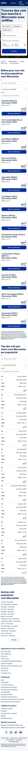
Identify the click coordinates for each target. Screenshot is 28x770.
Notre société (5, 658)
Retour (16, 44)
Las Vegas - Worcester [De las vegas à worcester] (7, 614)
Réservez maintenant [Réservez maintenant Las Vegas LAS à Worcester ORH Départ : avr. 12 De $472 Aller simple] (14, 209)
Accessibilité (5, 682)
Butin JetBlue (6, 654)
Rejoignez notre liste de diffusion (12, 725)
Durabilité (3, 711)
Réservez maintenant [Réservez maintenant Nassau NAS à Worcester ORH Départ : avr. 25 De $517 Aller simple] (14, 228)
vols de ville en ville (22, 737)
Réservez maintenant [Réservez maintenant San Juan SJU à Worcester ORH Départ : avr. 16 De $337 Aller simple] (14, 171)
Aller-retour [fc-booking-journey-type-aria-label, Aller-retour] (6, 26)
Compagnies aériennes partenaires (11, 661)
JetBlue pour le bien (7, 708)
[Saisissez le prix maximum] (14, 95)
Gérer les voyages (21, 3)
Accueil (3, 61)
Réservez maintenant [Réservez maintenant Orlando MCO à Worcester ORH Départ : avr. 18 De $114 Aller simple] (14, 113)
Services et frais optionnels (9, 697)
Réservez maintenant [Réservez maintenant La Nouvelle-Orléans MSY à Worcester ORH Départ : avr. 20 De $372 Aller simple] (14, 268)
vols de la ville (19, 739)
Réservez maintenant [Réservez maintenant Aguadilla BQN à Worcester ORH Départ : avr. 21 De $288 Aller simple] (14, 190)
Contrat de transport (7, 685)
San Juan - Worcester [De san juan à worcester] (7, 609)
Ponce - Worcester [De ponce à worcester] (6, 633)
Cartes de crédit (5, 651)
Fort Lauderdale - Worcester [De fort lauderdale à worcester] (9, 604)
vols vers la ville (13, 737)
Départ (4, 44)
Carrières (4, 668)
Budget (3, 92)
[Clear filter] (25, 89)
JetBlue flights (12, 61)
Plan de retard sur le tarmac (9, 687)
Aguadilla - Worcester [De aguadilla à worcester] (7, 611)
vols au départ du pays (14, 741)
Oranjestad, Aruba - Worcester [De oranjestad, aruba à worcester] (10, 619)
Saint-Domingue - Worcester (9, 626)
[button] (17, 26)
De (3, 34)
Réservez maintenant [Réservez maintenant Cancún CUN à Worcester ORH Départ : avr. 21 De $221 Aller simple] (14, 287)
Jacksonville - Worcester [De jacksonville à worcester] (8, 631)
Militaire (3, 716)
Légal (2, 680)
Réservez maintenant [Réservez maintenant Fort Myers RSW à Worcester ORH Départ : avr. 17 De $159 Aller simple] (14, 152)
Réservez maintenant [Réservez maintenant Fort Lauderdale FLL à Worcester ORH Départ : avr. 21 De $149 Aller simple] (14, 132)
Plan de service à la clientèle (9, 689)
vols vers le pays (4, 737)
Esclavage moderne (6, 694)
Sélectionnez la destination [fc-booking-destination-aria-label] (11, 40)
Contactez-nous (6, 673)
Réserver (15, 3)
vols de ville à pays (10, 739)
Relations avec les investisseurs (11, 666)
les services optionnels (12, 337)
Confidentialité (5, 692)
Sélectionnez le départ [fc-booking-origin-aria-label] (10, 35)
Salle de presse (6, 718)
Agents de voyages (6, 663)
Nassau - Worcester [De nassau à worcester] (7, 616)
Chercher (14, 51)
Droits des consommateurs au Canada (12, 699)
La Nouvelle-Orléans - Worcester (10, 621)
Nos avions (4, 656)
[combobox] (15, 83)
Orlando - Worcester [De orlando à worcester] (7, 602)
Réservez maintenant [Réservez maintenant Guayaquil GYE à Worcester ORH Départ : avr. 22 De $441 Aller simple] (14, 326)
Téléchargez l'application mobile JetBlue (13, 727)
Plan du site (4, 670)
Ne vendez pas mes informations (10, 701)
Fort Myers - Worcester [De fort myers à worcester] (8, 607)
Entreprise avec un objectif (9, 713)
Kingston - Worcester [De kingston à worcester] (7, 628)
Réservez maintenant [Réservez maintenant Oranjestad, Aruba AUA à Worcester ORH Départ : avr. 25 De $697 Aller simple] (14, 247)
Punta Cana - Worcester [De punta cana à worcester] (8, 635)
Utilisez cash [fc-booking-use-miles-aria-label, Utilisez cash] (6, 30)
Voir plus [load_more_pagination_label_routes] (14, 640)
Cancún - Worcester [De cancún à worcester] (7, 623)
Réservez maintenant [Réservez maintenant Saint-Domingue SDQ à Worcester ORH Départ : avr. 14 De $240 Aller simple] (14, 307)
